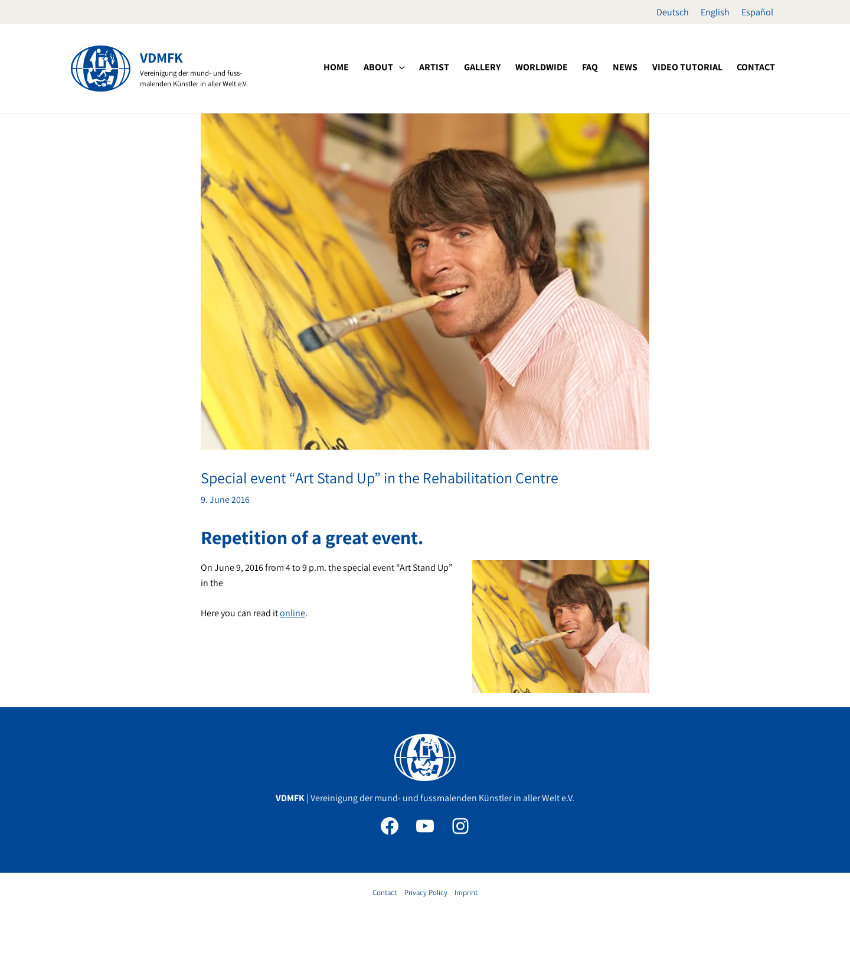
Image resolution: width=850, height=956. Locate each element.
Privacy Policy (425, 892)
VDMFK (161, 57)
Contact (384, 892)
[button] (434, 67)
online (292, 613)
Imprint (466, 892)
